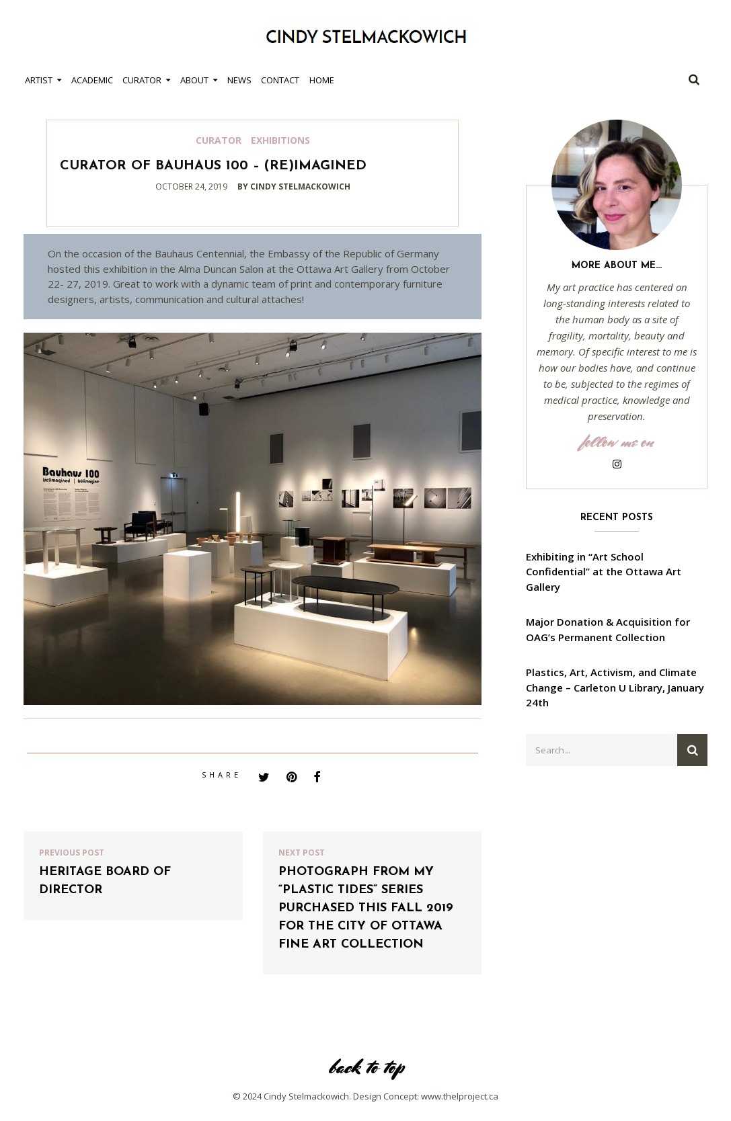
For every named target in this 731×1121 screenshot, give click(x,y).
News (239, 80)
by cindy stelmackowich (293, 186)
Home (321, 80)
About (194, 80)
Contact (280, 80)
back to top (365, 1067)
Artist (38, 80)
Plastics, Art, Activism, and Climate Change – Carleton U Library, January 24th (615, 687)
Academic (92, 80)
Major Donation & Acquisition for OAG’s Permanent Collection (608, 629)
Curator (141, 80)
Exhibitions (280, 140)
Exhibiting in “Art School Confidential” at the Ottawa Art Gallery (603, 571)
